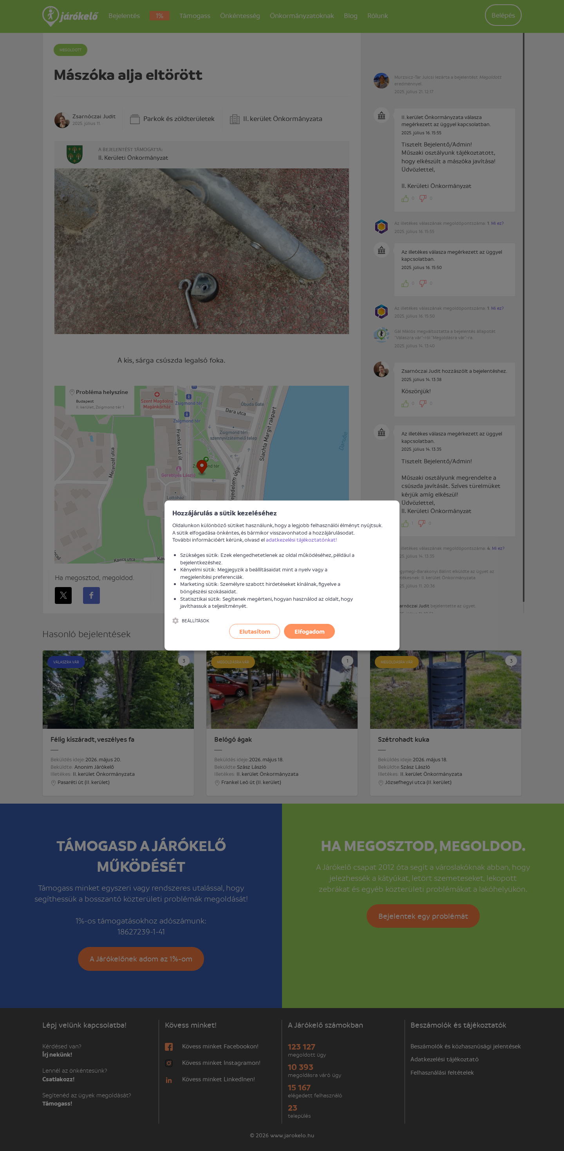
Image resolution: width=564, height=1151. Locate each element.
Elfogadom (310, 631)
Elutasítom (254, 631)
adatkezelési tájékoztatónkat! (301, 539)
